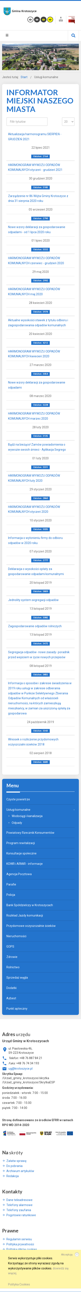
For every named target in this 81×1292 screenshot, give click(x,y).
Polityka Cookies (19, 1284)
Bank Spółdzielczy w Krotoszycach (29, 905)
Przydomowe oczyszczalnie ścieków (31, 926)
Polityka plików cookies (21, 1249)
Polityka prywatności (20, 1244)
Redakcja (12, 1176)
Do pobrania (14, 1166)
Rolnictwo (13, 967)
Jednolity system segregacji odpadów (33, 600)
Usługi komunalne (18, 809)
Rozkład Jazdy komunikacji (24, 915)
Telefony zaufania (18, 1210)
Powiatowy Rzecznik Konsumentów (30, 832)
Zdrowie (11, 957)
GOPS (10, 946)
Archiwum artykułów (20, 1171)
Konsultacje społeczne (21, 853)
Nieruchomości (16, 936)
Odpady (17, 822)
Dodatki (11, 988)
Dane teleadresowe (19, 1200)
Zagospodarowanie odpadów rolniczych (35, 626)
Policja (10, 894)
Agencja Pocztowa (19, 874)
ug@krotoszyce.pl (21, 1068)
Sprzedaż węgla (17, 977)
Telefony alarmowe (19, 1205)
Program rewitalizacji (20, 843)
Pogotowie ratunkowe (21, 1215)
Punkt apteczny (16, 1008)
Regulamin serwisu (19, 1239)
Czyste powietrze (18, 799)
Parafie (11, 884)
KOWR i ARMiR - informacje (24, 863)
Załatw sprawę (16, 1161)
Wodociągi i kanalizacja (27, 816)
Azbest (11, 998)
